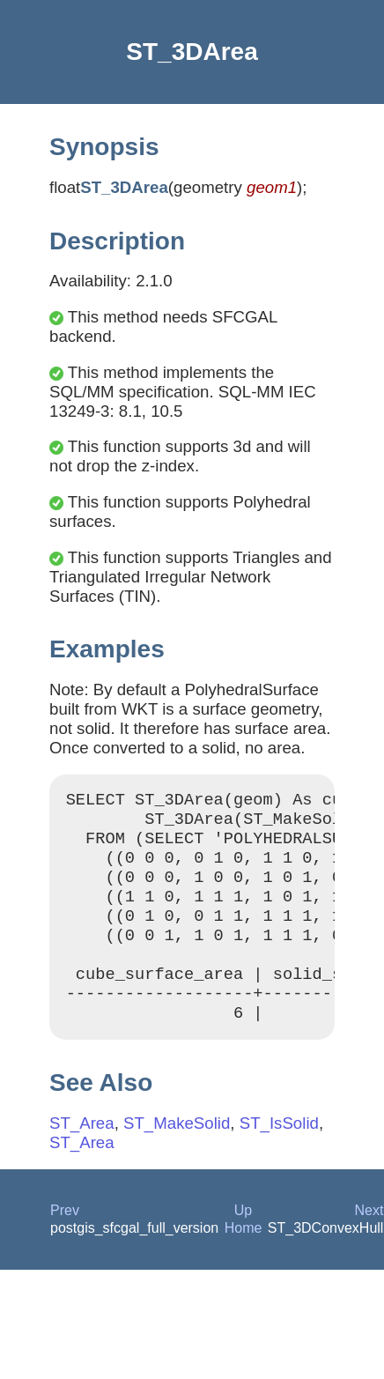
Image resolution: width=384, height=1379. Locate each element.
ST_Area (81, 1154)
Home (243, 1259)
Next (369, 1241)
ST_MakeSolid (176, 1154)
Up (243, 1241)
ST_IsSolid (279, 1154)
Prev (64, 1241)
